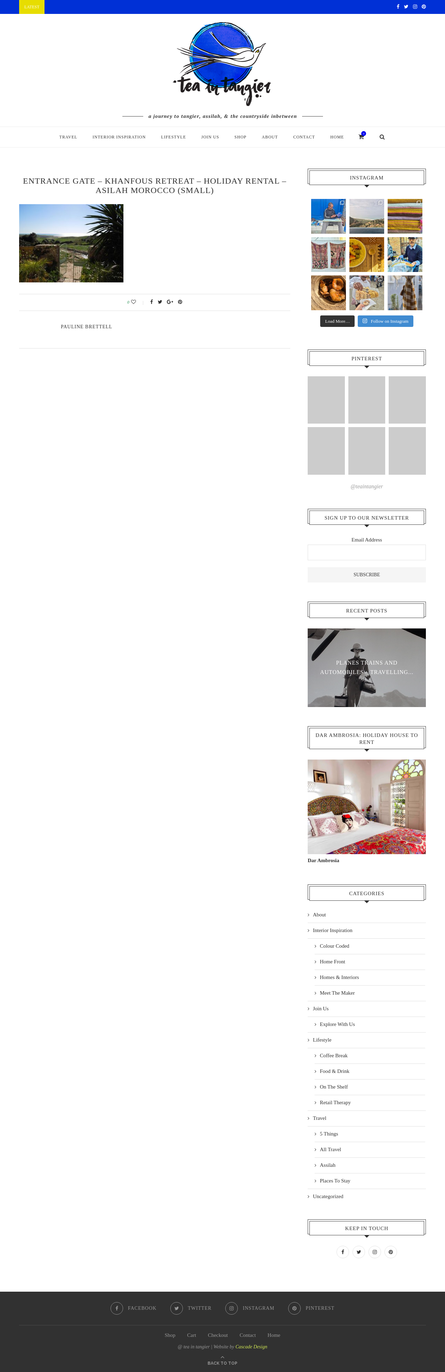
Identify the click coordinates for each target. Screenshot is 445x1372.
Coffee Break (334, 1055)
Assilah (327, 1165)
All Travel (330, 1149)
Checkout (218, 1334)
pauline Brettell (86, 326)
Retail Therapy (335, 1102)
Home (337, 137)
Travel (68, 137)
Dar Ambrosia (323, 860)
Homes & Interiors (339, 977)
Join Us (210, 137)
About (270, 137)
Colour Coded (334, 945)
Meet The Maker (337, 992)
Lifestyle (173, 137)
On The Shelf (334, 1086)
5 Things (329, 1133)
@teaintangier (367, 486)
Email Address (366, 539)
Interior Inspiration (119, 137)
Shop (240, 137)
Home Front (332, 961)
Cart (191, 1334)
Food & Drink (334, 1071)
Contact (304, 137)
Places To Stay (335, 1180)
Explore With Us (337, 1024)
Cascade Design (251, 1346)
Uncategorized (328, 1196)
